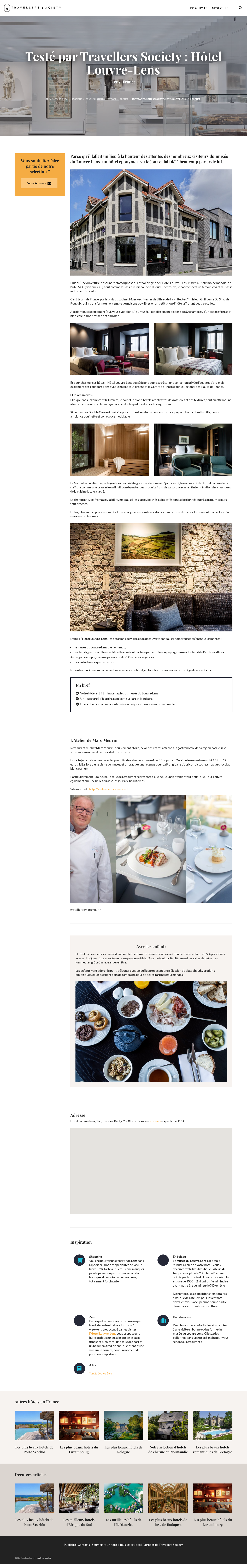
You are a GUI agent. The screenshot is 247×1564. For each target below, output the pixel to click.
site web (155, 1121)
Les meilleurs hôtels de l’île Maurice (124, 1522)
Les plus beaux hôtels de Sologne (123, 1449)
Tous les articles (130, 1544)
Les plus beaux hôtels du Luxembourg (79, 1449)
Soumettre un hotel (105, 1544)
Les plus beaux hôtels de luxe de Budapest (168, 1522)
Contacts (84, 1544)
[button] (151, 1168)
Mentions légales (44, 1558)
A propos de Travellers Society (163, 1544)
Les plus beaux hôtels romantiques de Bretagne (212, 1449)
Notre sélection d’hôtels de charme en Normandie (168, 1449)
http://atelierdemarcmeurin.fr (109, 789)
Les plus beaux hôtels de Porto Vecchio (34, 1449)
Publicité (70, 1544)
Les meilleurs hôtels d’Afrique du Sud (79, 1522)
